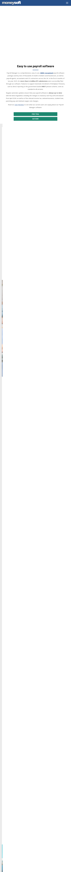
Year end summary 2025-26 (10, 846)
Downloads (5, 810)
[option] (35, 695)
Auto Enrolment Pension (45, 304)
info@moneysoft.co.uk (12, 776)
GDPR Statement (7, 836)
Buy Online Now (7, 815)
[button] (4, 697)
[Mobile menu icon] (67, 3)
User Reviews (19, 87)
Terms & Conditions (8, 831)
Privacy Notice (6, 828)
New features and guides (10, 849)
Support (4, 812)
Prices (4, 818)
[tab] (33, 712)
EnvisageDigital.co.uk (39, 870)
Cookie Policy (6, 833)
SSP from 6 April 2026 (9, 851)
